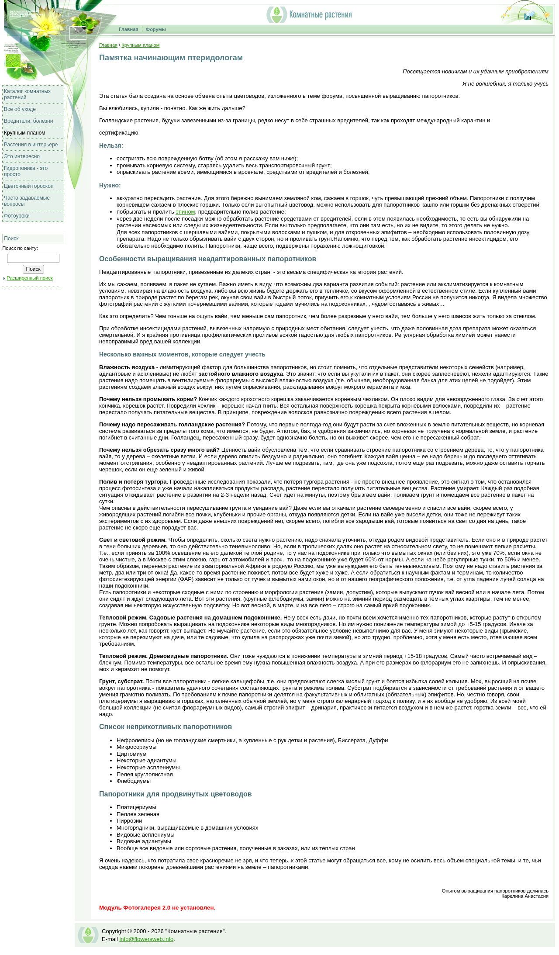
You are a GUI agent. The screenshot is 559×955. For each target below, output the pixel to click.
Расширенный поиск (29, 277)
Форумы (156, 29)
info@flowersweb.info (146, 939)
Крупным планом (24, 133)
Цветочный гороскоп (28, 186)
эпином (185, 211)
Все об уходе (20, 109)
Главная (128, 29)
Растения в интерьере (31, 145)
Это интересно (22, 156)
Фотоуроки (17, 216)
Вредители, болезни (28, 121)
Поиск (11, 238)
